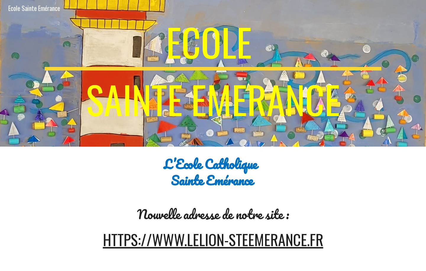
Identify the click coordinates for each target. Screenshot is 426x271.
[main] (213, 73)
